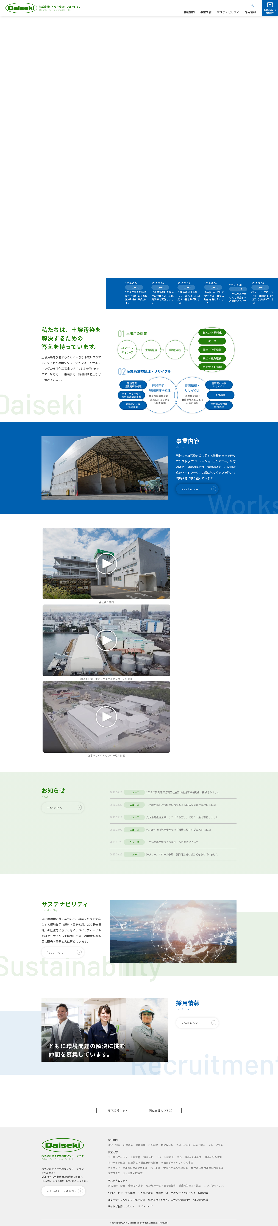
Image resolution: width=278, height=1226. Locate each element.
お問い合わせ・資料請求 (121, 1193)
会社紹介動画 (145, 1193)
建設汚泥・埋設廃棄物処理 (143, 1162)
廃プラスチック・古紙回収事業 (125, 1173)
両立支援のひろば (160, 1110)
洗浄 (179, 1157)
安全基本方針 (135, 1185)
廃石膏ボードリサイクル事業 (177, 1162)
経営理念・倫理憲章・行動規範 (140, 1145)
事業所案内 (199, 1145)
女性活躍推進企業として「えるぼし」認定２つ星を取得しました (188, 297)
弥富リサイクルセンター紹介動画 (126, 1199)
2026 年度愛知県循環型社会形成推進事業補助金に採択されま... (136, 297)
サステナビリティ (117, 1180)
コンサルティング (117, 1157)
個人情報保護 (200, 1199)
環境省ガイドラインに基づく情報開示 (169, 1199)
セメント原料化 (165, 1157)
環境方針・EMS (116, 1185)
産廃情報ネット (118, 1110)
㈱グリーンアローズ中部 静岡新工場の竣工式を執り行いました (262, 297)
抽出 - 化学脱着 (193, 1157)
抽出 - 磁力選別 (213, 1157)
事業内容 (113, 1152)
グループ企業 (215, 1145)
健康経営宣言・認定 (190, 1185)
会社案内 (113, 1140)
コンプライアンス (214, 1185)
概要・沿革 (114, 1145)
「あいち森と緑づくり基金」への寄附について (238, 297)
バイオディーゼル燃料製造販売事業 (127, 1168)
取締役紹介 (167, 1145)
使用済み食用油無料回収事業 (207, 1168)
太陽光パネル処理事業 (175, 1168)
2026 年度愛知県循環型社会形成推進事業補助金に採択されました (182, 792)
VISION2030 (183, 1145)
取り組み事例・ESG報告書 (161, 1185)
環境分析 (148, 1157)
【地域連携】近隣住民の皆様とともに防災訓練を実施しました (162, 297)
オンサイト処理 (116, 1162)
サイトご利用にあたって (121, 1206)
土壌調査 (135, 1157)
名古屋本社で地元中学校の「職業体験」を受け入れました (214, 297)
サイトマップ (145, 1206)
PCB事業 (155, 1168)
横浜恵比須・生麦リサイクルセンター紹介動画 (182, 1193)
